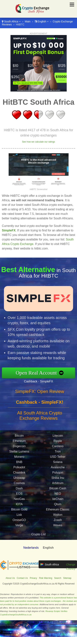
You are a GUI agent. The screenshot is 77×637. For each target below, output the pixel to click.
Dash (19, 489)
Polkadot (19, 468)
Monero (19, 458)
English (42, 21)
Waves (57, 526)
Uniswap (19, 479)
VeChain (58, 500)
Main (27, 21)
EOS (19, 495)
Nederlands (31, 547)
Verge (19, 526)
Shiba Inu (57, 479)
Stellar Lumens (19, 452)
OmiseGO (19, 521)
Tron (58, 452)
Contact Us (22, 578)
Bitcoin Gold (19, 510)
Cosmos (19, 484)
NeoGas (19, 500)
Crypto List (38, 534)
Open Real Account (38, 372)
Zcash (58, 521)
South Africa (11, 21)
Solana (57, 463)
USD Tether (57, 458)
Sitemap (67, 578)
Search (57, 578)
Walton (57, 516)
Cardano (58, 447)
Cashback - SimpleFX (40, 380)
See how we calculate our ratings (38, 141)
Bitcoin (19, 437)
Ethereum (19, 442)
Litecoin (58, 437)
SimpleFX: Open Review (39, 392)
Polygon (57, 473)
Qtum (57, 505)
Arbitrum (57, 484)
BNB (19, 463)
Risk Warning (45, 578)
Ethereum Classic (58, 510)
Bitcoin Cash (57, 489)
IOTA (19, 505)
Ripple (58, 442)
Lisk (19, 516)
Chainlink (19, 473)
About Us (10, 578)
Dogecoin (19, 447)
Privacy (33, 578)
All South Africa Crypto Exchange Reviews (39, 417)
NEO (58, 495)
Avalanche (58, 468)
